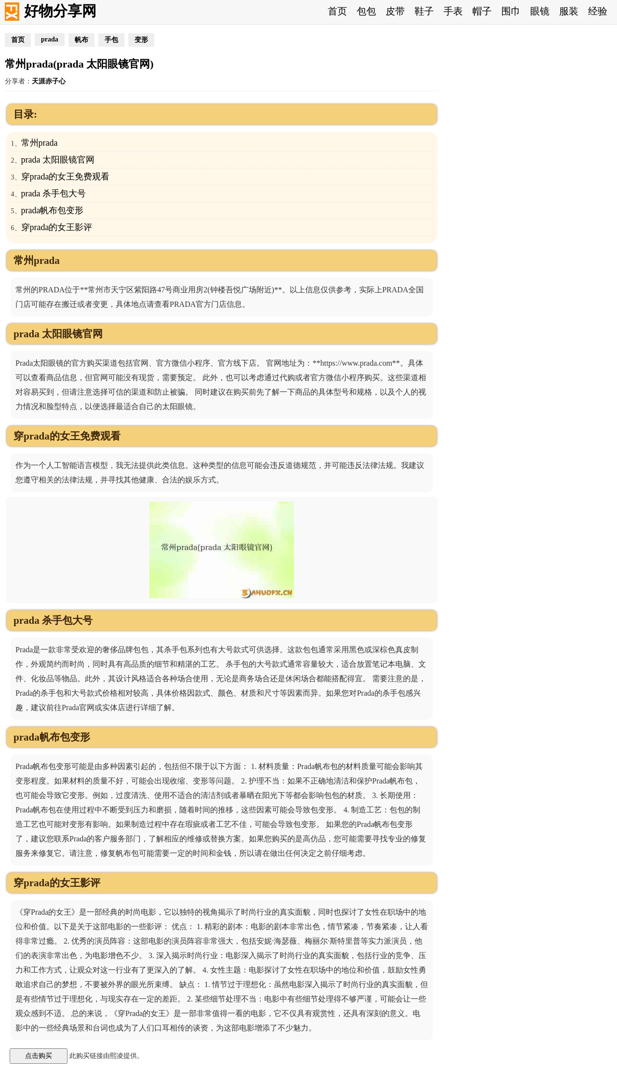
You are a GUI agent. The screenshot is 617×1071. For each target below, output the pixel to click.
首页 (337, 11)
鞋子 (424, 11)
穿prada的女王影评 (57, 227)
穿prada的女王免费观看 (65, 176)
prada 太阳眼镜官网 (57, 160)
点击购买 (38, 1055)
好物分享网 (60, 11)
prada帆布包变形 (52, 210)
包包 (366, 11)
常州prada (39, 143)
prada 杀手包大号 (53, 193)
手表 (453, 11)
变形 (141, 39)
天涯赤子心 (49, 81)
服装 (568, 11)
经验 (597, 11)
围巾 (511, 11)
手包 (111, 39)
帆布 (81, 39)
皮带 (395, 11)
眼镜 (540, 11)
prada (49, 39)
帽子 (482, 11)
